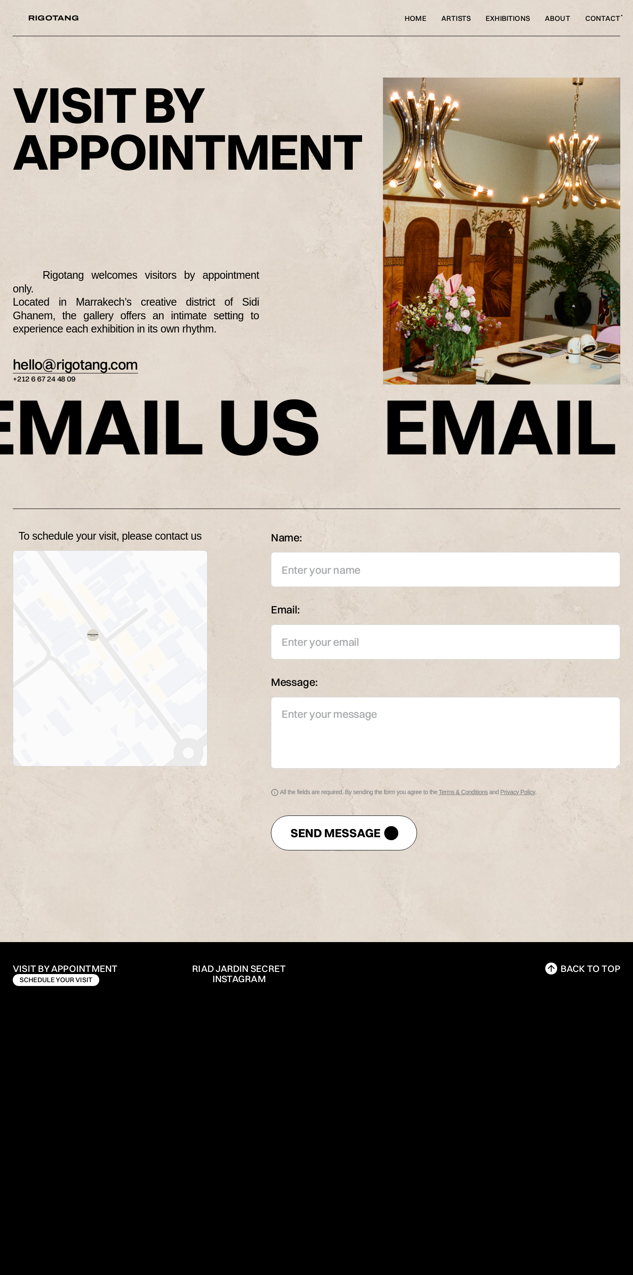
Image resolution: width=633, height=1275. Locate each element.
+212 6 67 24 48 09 (44, 379)
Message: (294, 681)
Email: (285, 609)
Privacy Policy (518, 792)
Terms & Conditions (463, 792)
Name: (286, 537)
